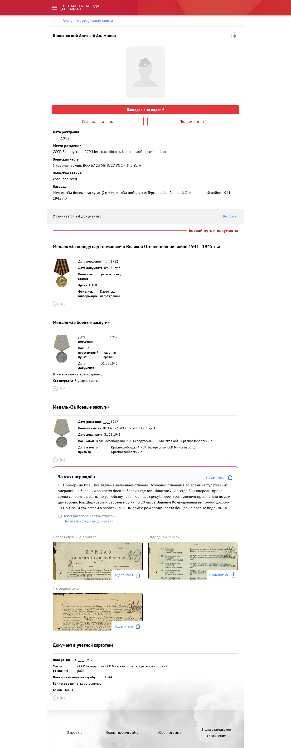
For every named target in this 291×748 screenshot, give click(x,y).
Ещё (58, 304)
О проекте (74, 732)
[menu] (54, 7)
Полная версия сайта (122, 732)
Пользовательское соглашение (216, 732)
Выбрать (230, 216)
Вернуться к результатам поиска (88, 20)
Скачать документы (97, 121)
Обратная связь (169, 732)
